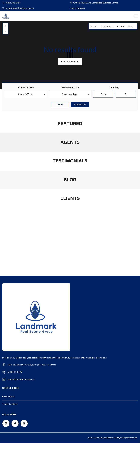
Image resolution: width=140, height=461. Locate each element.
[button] (25, 94)
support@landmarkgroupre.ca (18, 8)
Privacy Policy (8, 396)
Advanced (80, 104)
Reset (93, 26)
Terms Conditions (10, 404)
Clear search (70, 61)
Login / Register (77, 8)
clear (60, 104)
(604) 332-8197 (11, 3)
